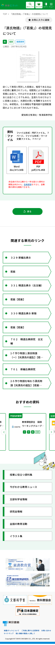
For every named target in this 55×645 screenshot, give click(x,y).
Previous (4, 433)
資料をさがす (30, 5)
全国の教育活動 (18, 525)
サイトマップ (8, 634)
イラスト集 (16, 537)
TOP (5, 14)
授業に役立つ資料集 (21, 476)
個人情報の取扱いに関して (25, 634)
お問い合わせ (46, 631)
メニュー (51, 5)
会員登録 (27, 184)
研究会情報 (16, 513)
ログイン (45, 5)
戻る (27, 211)
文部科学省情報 (18, 500)
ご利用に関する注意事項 (30, 631)
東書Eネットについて (11, 631)
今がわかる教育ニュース (23, 488)
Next (51, 433)
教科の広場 (39, 5)
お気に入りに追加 (40, 19)
